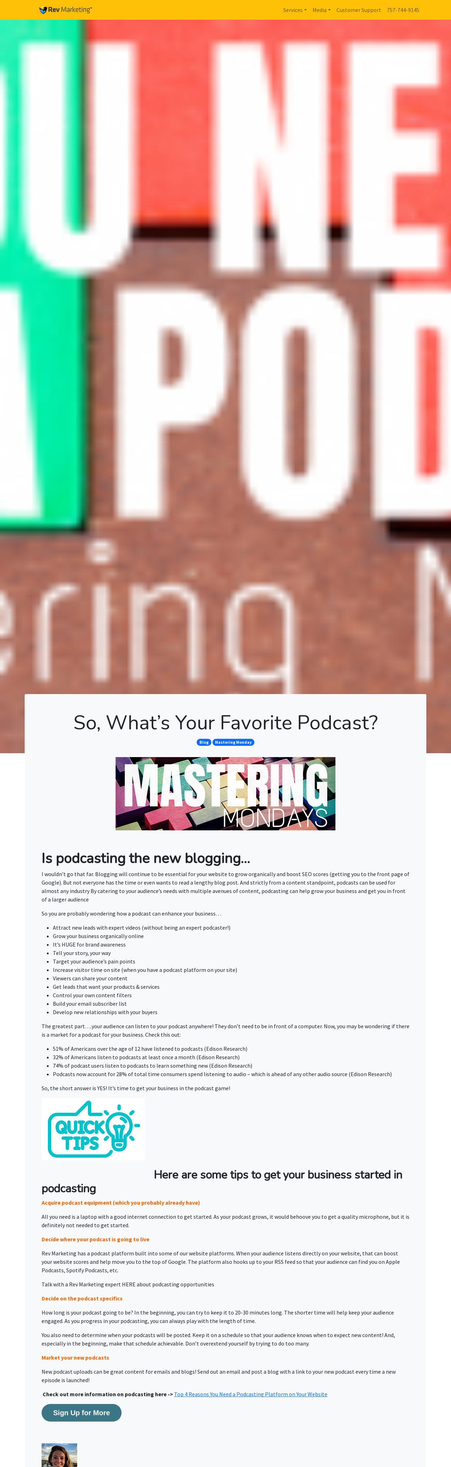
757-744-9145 (403, 9)
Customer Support (358, 9)
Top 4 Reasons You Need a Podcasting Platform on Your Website (250, 1394)
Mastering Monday (233, 742)
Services (293, 9)
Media (320, 9)
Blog (204, 742)
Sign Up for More (81, 1413)
